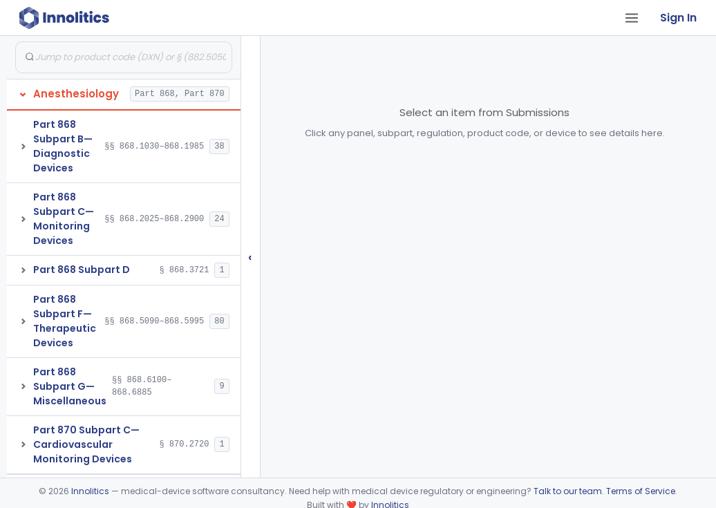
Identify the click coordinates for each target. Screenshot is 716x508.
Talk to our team (568, 491)
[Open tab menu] (631, 18)
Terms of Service (640, 491)
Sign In (678, 18)
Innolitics (90, 491)
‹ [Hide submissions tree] (250, 256)
